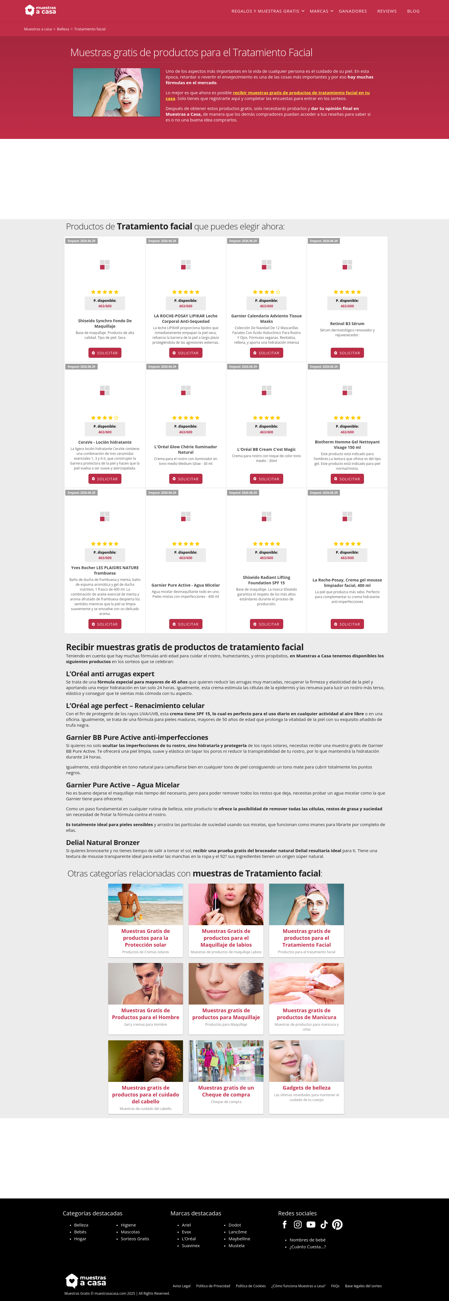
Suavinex (191, 1238)
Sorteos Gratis (135, 1231)
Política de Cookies (251, 1278)
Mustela (237, 1238)
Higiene (128, 1217)
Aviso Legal (181, 1278)
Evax (186, 1224)
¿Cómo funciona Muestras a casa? (298, 1278)
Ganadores (353, 11)
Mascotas (130, 1224)
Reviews (387, 11)
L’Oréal (189, 1231)
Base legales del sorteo (363, 1278)
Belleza (81, 1217)
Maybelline (239, 1231)
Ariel (186, 1217)
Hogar (80, 1231)
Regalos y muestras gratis (265, 11)
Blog (413, 11)
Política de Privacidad (213, 1278)
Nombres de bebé (308, 1232)
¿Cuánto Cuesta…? (308, 1239)
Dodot (235, 1217)
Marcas (319, 11)
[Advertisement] (224, 179)
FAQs (335, 1278)
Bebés (80, 1224)
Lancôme (238, 1224)
